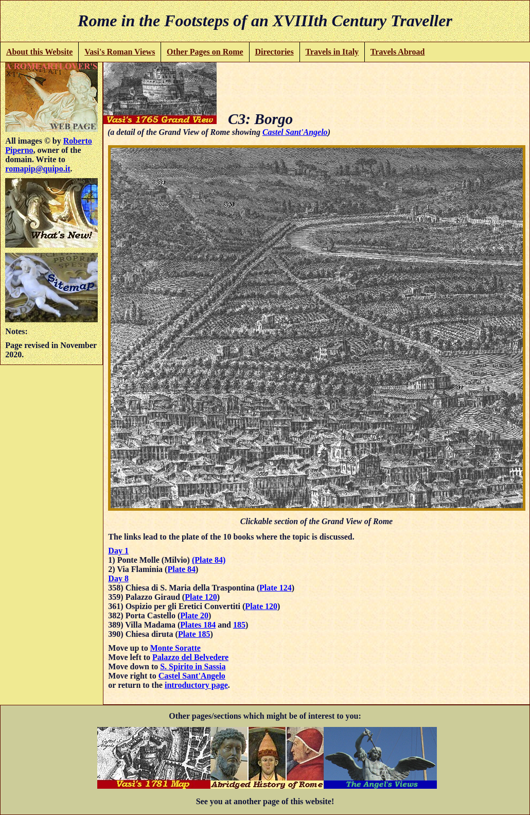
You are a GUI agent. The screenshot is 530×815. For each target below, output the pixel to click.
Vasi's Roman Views (119, 51)
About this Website (39, 51)
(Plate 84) (208, 560)
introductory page (196, 685)
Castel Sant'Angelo (295, 132)
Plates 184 (198, 624)
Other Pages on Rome (205, 51)
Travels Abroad (397, 51)
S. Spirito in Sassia (192, 666)
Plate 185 (194, 634)
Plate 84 (181, 569)
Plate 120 (201, 597)
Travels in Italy (332, 51)
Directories (274, 51)
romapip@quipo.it (37, 168)
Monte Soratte (175, 648)
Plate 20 (194, 615)
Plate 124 (275, 587)
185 (239, 624)
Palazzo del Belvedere (190, 657)
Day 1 (118, 550)
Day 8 (118, 578)
